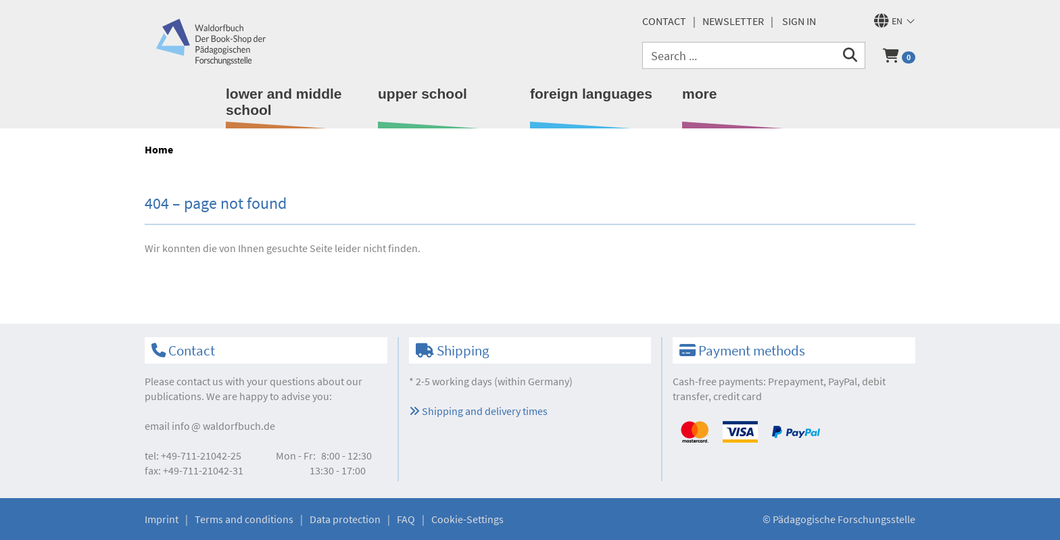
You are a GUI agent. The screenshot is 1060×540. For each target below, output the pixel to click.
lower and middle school (284, 102)
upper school (422, 93)
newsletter (733, 21)
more (699, 93)
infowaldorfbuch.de (223, 426)
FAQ (406, 519)
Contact (664, 21)
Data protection (345, 519)
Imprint (161, 519)
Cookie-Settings (467, 519)
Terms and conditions (244, 519)
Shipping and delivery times (478, 411)
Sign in (799, 21)
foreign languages (591, 93)
